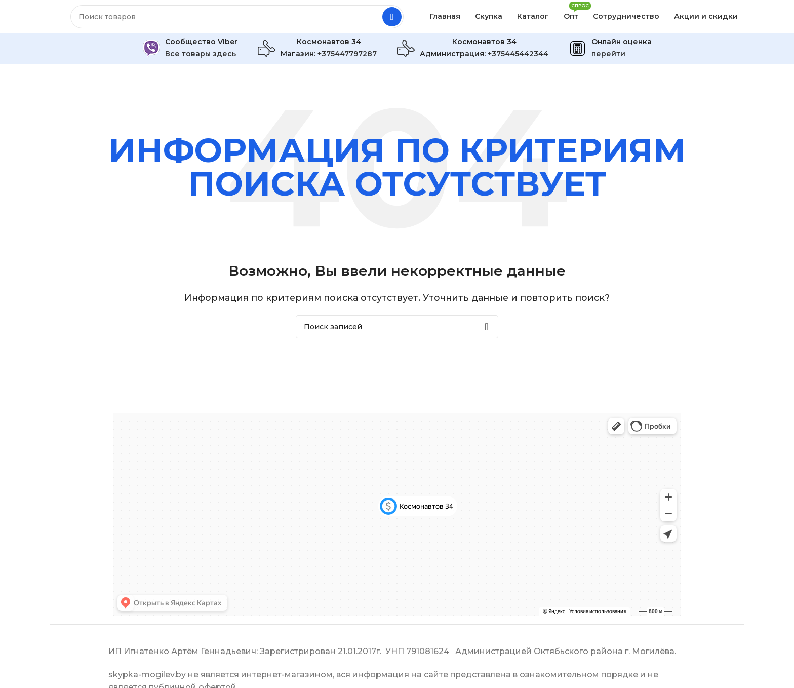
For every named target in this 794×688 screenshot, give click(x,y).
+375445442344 (518, 60)
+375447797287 (347, 60)
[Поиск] (237, 20)
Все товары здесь (200, 60)
